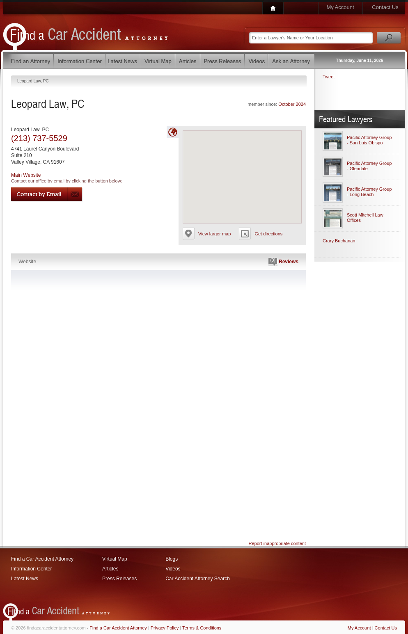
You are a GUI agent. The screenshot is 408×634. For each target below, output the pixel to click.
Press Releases (119, 579)
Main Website (26, 175)
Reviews (283, 262)
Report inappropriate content (277, 543)
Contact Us (385, 7)
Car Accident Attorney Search (197, 579)
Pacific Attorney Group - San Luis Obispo (369, 140)
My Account (340, 7)
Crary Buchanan (339, 240)
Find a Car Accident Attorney (42, 559)
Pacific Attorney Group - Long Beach (369, 192)
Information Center (31, 569)
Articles (110, 569)
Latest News (24, 579)
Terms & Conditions (201, 627)
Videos (172, 569)
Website (27, 262)
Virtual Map (114, 559)
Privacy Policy (165, 627)
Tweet (329, 76)
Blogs (171, 559)
